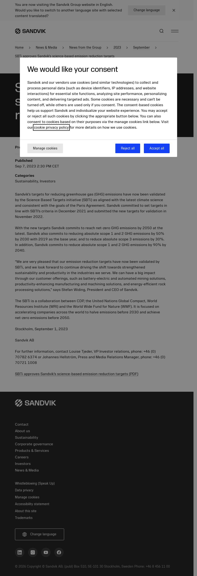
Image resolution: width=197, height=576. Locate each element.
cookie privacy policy (51, 127)
